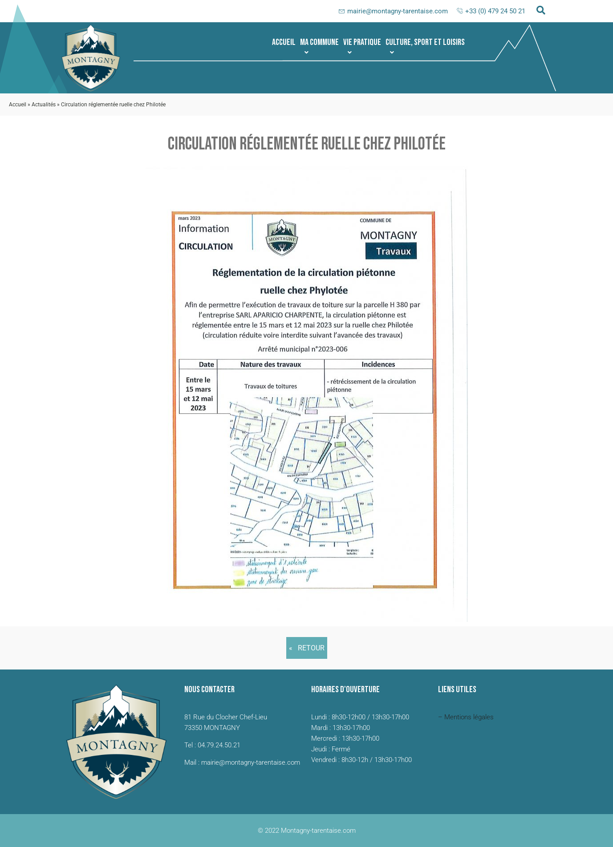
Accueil (284, 42)
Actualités (44, 104)
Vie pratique (362, 46)
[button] (319, 42)
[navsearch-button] (541, 11)
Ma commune (319, 46)
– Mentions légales (466, 717)
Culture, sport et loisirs (425, 46)
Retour (311, 648)
